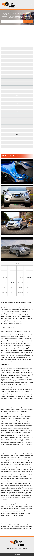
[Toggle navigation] (31, 4)
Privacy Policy (14, 548)
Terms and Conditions (23, 548)
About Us (9, 548)
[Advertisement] (17, 35)
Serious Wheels (17, 554)
